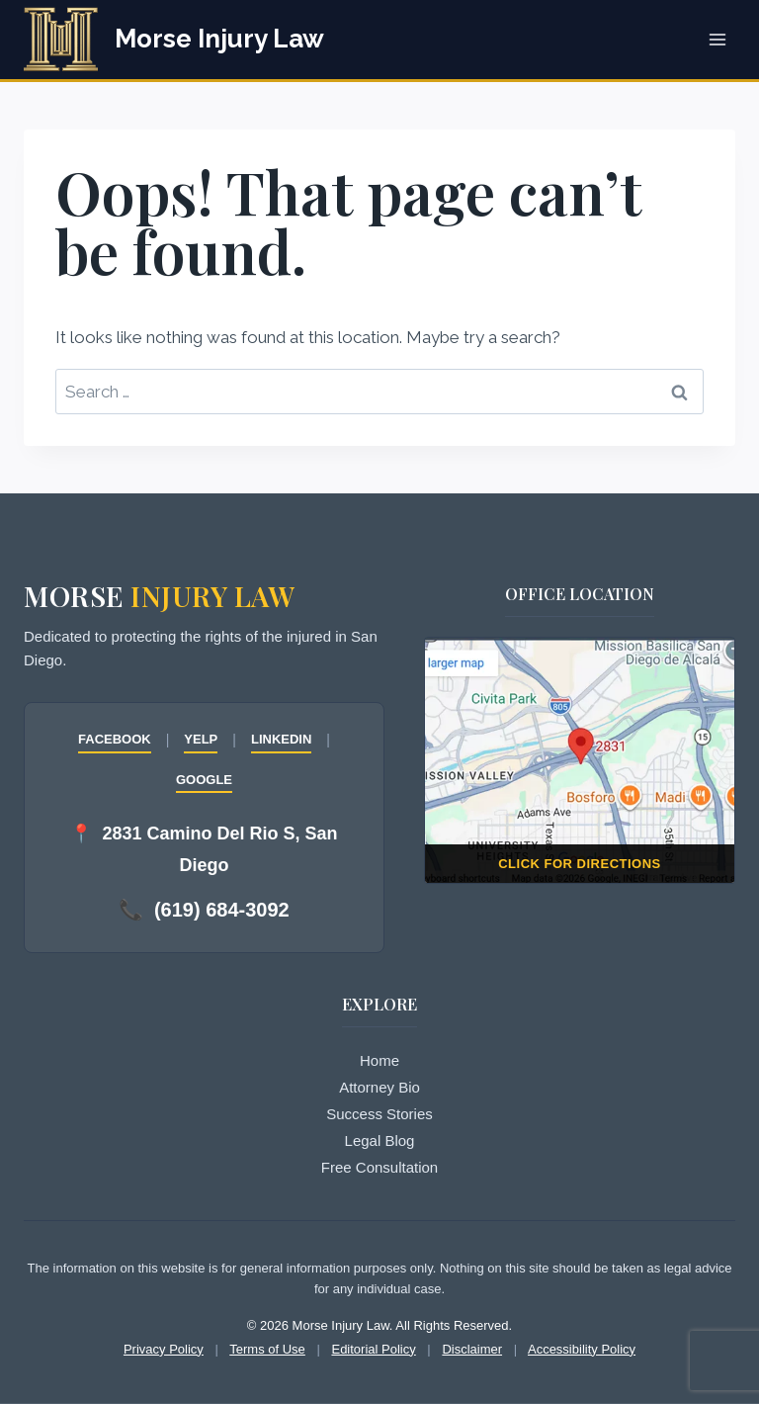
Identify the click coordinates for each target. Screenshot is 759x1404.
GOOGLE (204, 779)
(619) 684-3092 (222, 910)
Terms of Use (267, 1349)
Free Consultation (379, 1167)
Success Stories (379, 1113)
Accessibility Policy (581, 1349)
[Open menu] (717, 39)
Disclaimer (472, 1349)
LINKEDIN (281, 739)
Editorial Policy (373, 1349)
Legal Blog (380, 1140)
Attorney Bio (379, 1087)
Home (379, 1060)
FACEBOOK (114, 739)
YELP (200, 739)
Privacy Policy (164, 1349)
